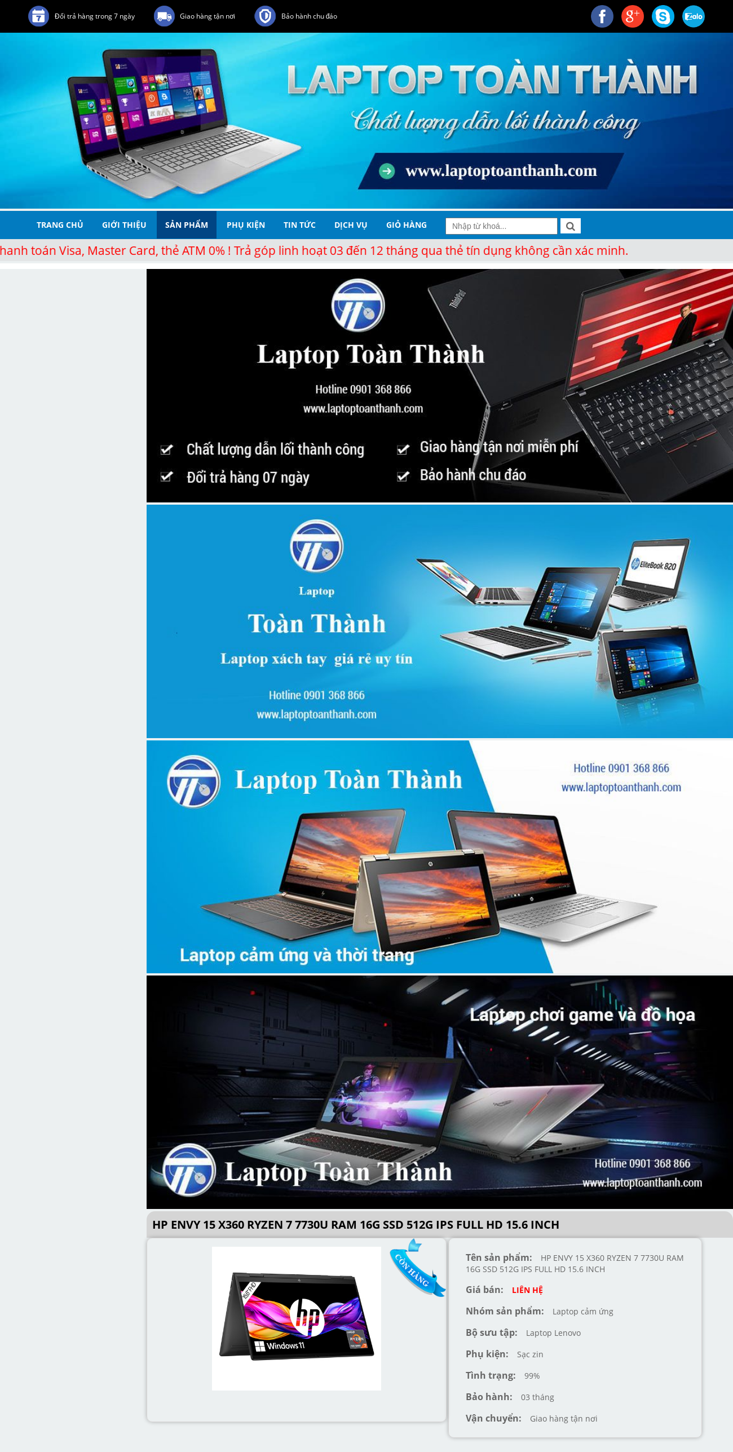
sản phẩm (186, 224)
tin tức (300, 224)
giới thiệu (124, 224)
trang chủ (60, 224)
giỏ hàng (406, 224)
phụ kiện (246, 224)
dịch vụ (351, 224)
